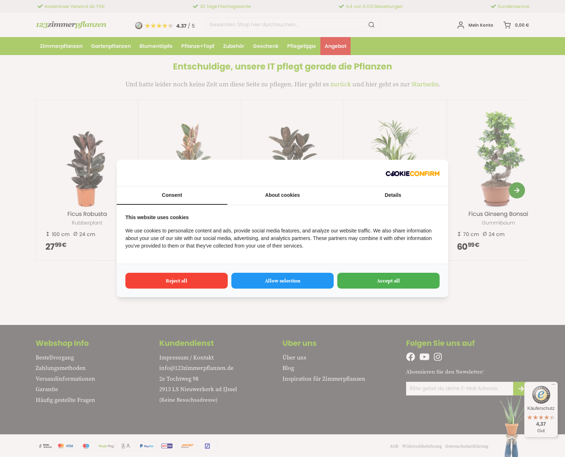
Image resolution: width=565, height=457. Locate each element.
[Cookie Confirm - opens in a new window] (413, 172)
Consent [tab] (172, 195)
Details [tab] (393, 195)
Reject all (176, 280)
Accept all (388, 280)
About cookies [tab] (282, 195)
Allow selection (283, 280)
